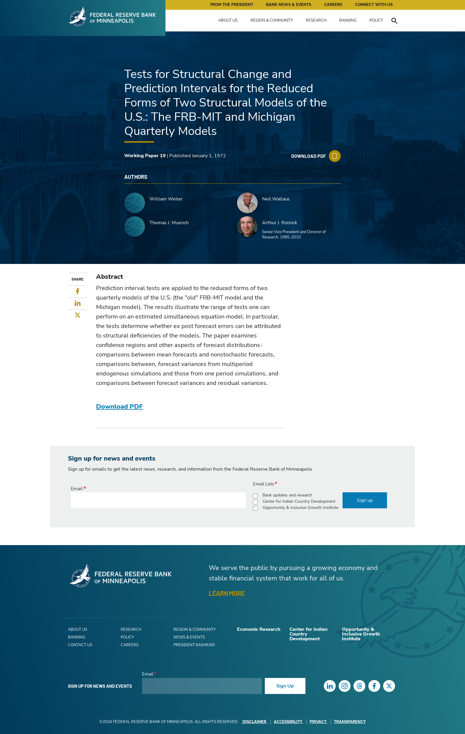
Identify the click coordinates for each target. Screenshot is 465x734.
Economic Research (259, 629)
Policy (376, 20)
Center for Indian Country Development (298, 501)
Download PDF (119, 406)
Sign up (365, 500)
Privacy (319, 722)
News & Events (189, 637)
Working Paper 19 (145, 155)
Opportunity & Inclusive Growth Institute (300, 507)
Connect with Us (374, 4)
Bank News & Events (288, 4)
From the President (231, 4)
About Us (228, 20)
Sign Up (285, 686)
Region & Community (272, 20)
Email (77, 488)
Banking (347, 20)
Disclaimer (254, 722)
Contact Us (80, 645)
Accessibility (288, 722)
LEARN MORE (227, 593)
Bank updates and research (287, 495)
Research (316, 20)
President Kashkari (194, 645)
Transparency (350, 722)
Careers (333, 4)
